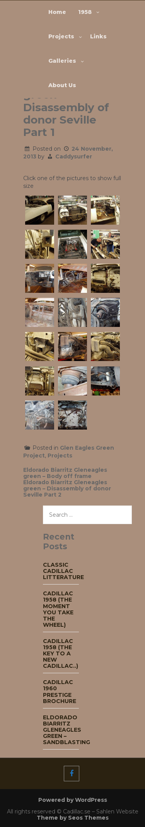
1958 (85, 12)
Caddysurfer (73, 156)
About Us (62, 85)
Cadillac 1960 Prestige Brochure (59, 691)
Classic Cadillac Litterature (63, 571)
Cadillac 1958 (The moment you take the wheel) (58, 609)
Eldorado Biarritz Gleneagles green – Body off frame (65, 473)
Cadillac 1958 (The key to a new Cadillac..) (60, 653)
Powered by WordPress (72, 799)
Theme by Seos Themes (73, 817)
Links (98, 36)
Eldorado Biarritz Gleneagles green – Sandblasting (66, 730)
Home (57, 12)
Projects (61, 36)
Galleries (62, 60)
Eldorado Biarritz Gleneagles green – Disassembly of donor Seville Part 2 (67, 488)
